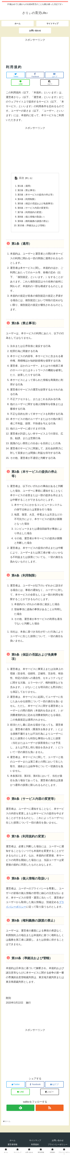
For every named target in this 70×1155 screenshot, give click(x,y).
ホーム (12, 1142)
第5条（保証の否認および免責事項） (36, 204)
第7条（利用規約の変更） (30, 213)
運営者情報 (12, 1146)
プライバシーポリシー (57, 1146)
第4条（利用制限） (27, 200)
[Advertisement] (35, 49)
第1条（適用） (25, 186)
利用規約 (35, 1146)
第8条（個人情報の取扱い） (32, 218)
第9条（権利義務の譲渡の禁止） (34, 222)
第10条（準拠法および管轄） (32, 227)
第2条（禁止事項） (27, 190)
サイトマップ (35, 1142)
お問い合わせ (58, 1142)
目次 (21, 178)
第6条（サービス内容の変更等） (34, 209)
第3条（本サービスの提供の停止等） (36, 195)
